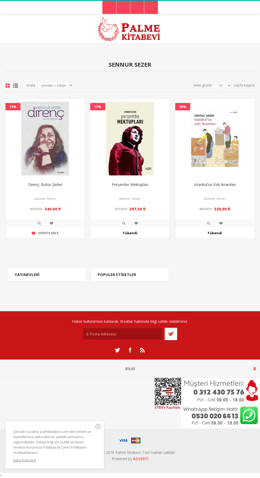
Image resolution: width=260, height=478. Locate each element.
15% (13, 106)
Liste (15, 86)
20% (182, 106)
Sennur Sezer (45, 198)
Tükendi (130, 233)
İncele (39, 223)
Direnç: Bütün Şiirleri (45, 184)
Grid (7, 86)
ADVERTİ (140, 458)
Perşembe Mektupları (130, 184)
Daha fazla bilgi (24, 460)
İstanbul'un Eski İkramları (215, 184)
